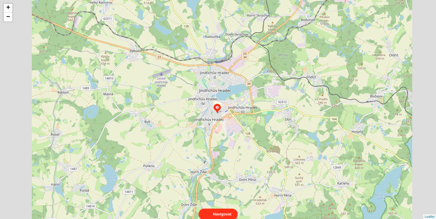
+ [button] (8, 8)
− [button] (8, 17)
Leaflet (430, 211)
